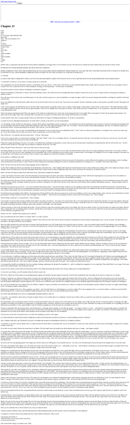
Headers (10, 1)
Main (2, 1)
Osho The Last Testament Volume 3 (64, 21)
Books (6, 1)
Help (14, 1)
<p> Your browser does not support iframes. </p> (65, 12)
